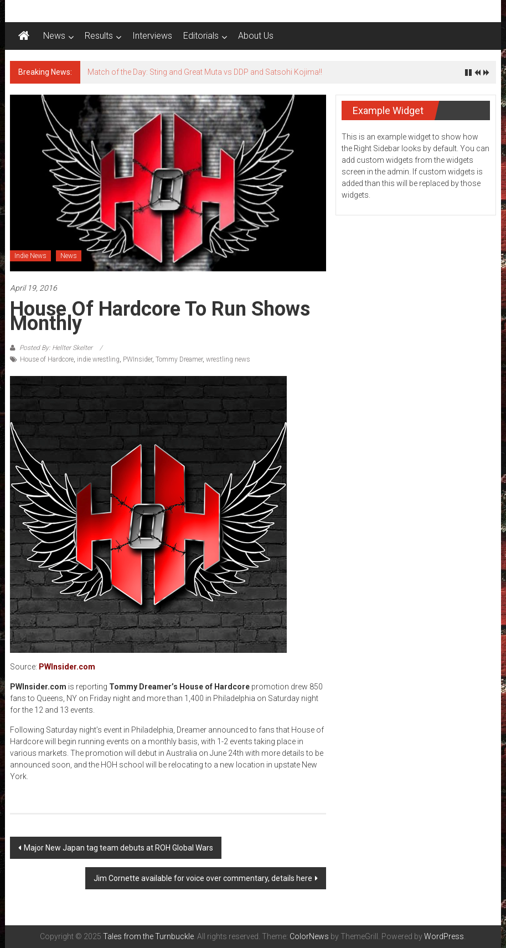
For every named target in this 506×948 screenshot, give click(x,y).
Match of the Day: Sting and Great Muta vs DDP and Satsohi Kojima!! (204, 72)
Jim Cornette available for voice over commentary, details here (203, 878)
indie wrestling (98, 359)
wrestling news (228, 359)
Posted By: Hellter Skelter (56, 348)
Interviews (152, 35)
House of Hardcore (47, 359)
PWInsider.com (67, 666)
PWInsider (137, 359)
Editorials (201, 35)
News (54, 35)
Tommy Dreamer (179, 359)
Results (99, 35)
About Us (255, 35)
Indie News (30, 256)
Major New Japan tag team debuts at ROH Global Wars (118, 847)
